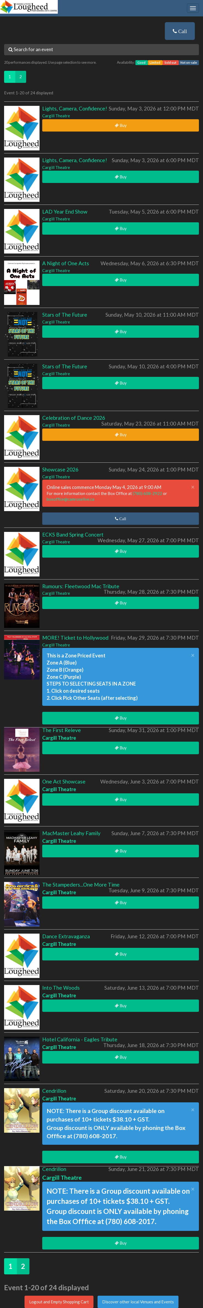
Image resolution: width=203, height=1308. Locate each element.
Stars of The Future (64, 314)
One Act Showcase (64, 781)
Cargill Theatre (56, 115)
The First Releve (61, 730)
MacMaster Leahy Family (71, 833)
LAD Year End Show (64, 211)
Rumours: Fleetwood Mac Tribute (80, 586)
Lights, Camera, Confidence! (74, 108)
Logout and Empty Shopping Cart (59, 1301)
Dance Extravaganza (66, 936)
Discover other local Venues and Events (138, 1301)
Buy (121, 125)
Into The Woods (61, 987)
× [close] (193, 487)
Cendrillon (54, 1091)
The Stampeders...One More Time (81, 884)
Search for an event (30, 49)
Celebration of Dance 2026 (73, 418)
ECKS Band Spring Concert (73, 534)
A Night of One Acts (65, 263)
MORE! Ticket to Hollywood (75, 637)
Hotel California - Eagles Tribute (79, 1039)
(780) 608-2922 (148, 493)
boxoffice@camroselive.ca (70, 499)
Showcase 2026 (60, 469)
